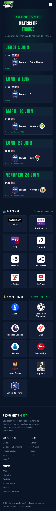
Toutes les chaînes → (43, 211)
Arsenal (6, 487)
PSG (5, 471)
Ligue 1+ (34, 451)
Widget (28, 506)
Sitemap (20, 506)
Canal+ (33, 443)
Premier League (9, 451)
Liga (5, 455)
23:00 (7, 151)
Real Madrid (8, 479)
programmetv (15, 415)
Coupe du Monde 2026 (14, 132)
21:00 (7, 87)
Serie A (6, 459)
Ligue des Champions (12, 447)
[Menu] (50, 4)
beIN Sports (35, 447)
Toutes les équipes (11, 491)
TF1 (32, 455)
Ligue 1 (6, 443)
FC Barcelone (9, 483)
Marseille (7, 475)
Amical (7, 68)
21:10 (7, 55)
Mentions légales (9, 506)
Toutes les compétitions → (40, 297)
